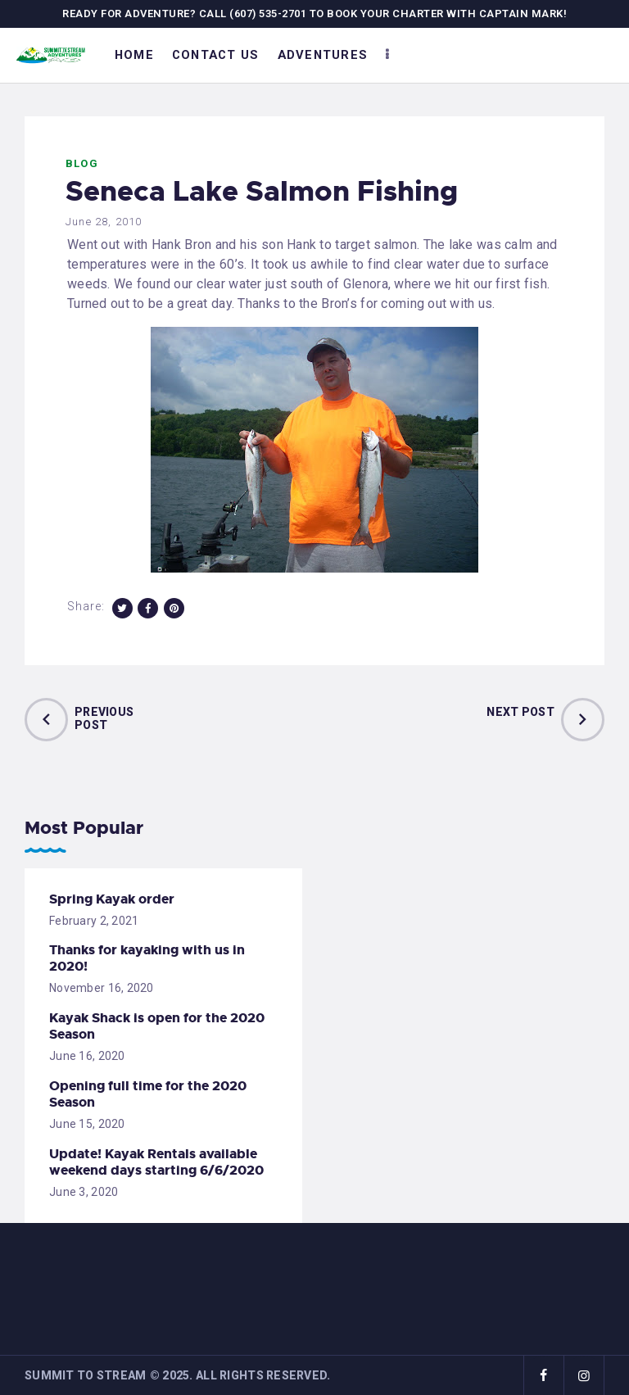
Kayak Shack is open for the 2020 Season (157, 1026)
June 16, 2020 (87, 1055)
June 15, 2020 (87, 1123)
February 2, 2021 (93, 920)
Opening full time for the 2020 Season (148, 1094)
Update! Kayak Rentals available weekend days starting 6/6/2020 (156, 1162)
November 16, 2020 (101, 987)
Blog (82, 163)
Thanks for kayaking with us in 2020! (147, 958)
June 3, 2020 (83, 1191)
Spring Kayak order (111, 899)
